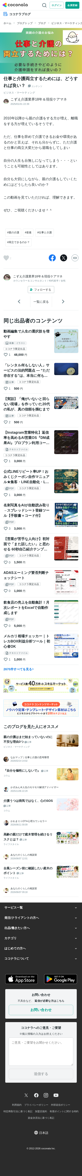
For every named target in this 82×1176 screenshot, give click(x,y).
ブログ (42, 23)
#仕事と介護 (44, 232)
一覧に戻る (41, 301)
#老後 (28, 232)
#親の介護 (13, 232)
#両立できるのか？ (18, 242)
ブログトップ (25, 23)
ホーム (7, 23)
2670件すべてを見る (18, 669)
